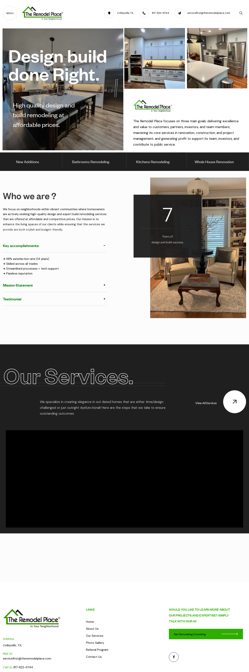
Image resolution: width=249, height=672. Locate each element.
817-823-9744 (23, 667)
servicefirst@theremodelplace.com (27, 659)
